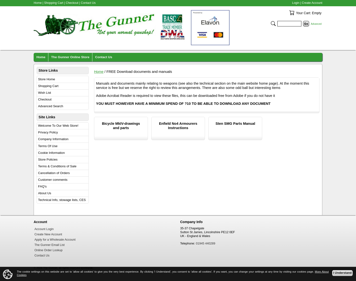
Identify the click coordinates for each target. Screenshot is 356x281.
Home (98, 72)
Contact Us (88, 3)
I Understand (342, 273)
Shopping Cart (48, 86)
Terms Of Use (47, 146)
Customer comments (52, 179)
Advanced (316, 24)
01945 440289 (205, 243)
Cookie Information (51, 153)
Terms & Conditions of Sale (57, 166)
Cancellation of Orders (54, 173)
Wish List (44, 92)
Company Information (53, 139)
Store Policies (47, 159)
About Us (44, 193)
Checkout (44, 99)
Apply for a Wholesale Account (55, 239)
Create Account (312, 3)
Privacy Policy (48, 132)
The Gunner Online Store (70, 57)
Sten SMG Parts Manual (235, 123)
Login (295, 3)
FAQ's (42, 186)
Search (273, 23)
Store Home (46, 79)
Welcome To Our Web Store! (58, 125)
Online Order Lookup (48, 250)
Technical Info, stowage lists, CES (62, 200)
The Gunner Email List (49, 245)
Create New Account (48, 234)
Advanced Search (50, 106)
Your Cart (291, 12)
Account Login (44, 229)
